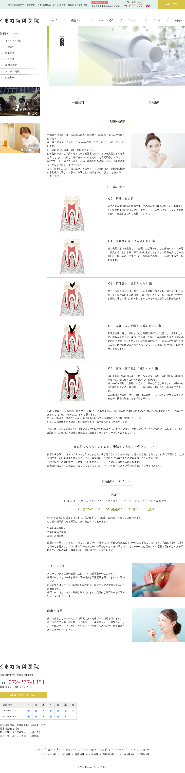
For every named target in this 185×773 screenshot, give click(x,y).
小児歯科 (9, 59)
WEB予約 (171, 4)
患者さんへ (77, 20)
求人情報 (105, 749)
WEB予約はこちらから (25, 695)
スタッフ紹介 (106, 20)
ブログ (156, 20)
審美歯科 (9, 53)
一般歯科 (78, 102)
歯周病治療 (11, 65)
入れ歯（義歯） (13, 71)
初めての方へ (54, 749)
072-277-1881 (140, 6)
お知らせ (180, 20)
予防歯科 (154, 102)
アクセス (133, 20)
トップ (53, 20)
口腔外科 (9, 77)
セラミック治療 (13, 41)
